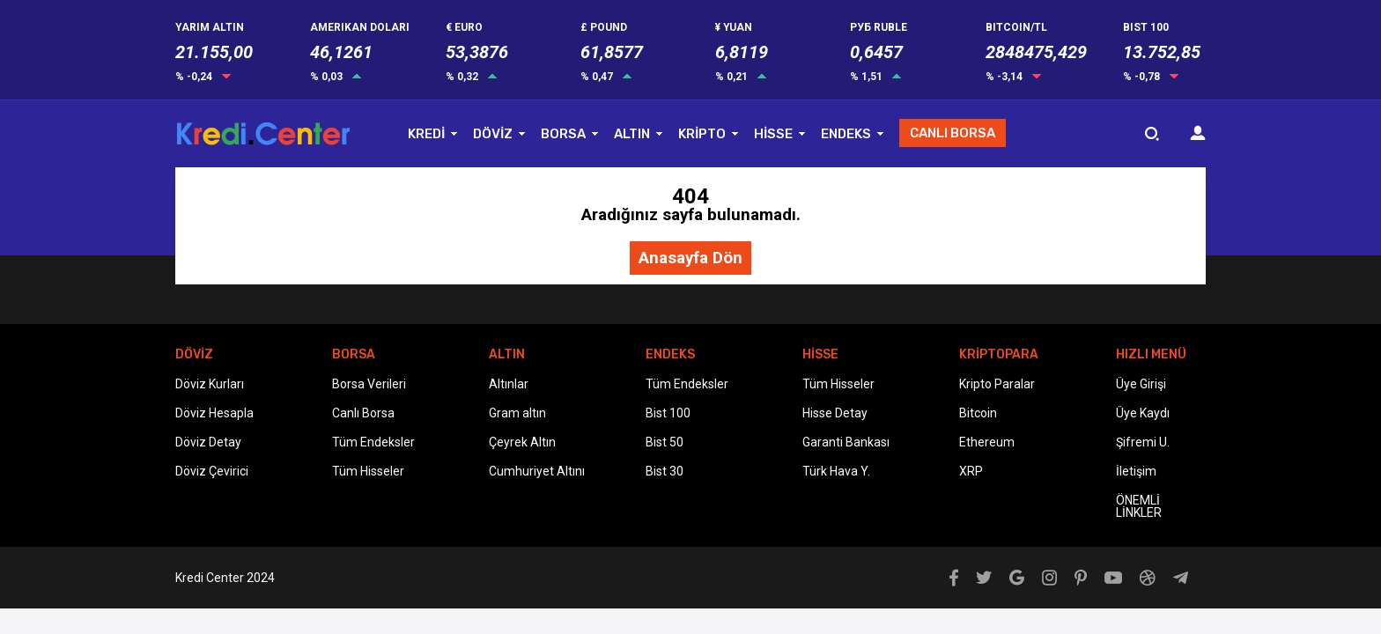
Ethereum (987, 442)
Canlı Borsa (363, 413)
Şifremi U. (1143, 442)
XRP (971, 471)
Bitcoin (978, 413)
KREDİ (426, 134)
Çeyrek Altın (522, 442)
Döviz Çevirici (211, 471)
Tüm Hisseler (368, 471)
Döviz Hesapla (214, 413)
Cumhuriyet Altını (537, 471)
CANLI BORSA (952, 133)
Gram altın (517, 413)
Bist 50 (664, 442)
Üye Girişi (1141, 384)
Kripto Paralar (997, 384)
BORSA (563, 134)
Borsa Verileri (369, 384)
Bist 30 (664, 471)
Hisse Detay (835, 413)
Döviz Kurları (209, 384)
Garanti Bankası (846, 442)
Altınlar (508, 384)
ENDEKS (846, 134)
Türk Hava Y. (836, 471)
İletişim (1136, 471)
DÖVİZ (493, 134)
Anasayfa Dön (690, 258)
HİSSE (773, 134)
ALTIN (632, 134)
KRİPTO (702, 134)
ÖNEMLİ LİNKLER (1139, 506)
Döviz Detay (208, 442)
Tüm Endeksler (373, 442)
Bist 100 (668, 413)
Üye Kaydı (1143, 413)
